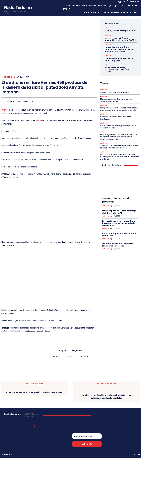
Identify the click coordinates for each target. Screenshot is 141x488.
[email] (87, 436)
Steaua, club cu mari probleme (119, 30)
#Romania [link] (5, 110)
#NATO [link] (39, 120)
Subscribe (87, 444)
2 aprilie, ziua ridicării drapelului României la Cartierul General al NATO (119, 146)
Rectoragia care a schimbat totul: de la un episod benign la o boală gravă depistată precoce (118, 136)
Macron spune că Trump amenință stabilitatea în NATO (119, 39)
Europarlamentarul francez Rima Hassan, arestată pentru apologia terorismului (119, 49)
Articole (9, 77)
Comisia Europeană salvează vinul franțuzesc (118, 59)
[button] (115, 6)
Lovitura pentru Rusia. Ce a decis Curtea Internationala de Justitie (106, 396)
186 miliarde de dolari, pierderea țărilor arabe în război (116, 69)
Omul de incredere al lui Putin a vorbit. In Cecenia (34, 392)
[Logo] (22, 414)
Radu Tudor (15, 101)
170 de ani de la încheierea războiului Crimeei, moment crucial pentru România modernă (119, 156)
